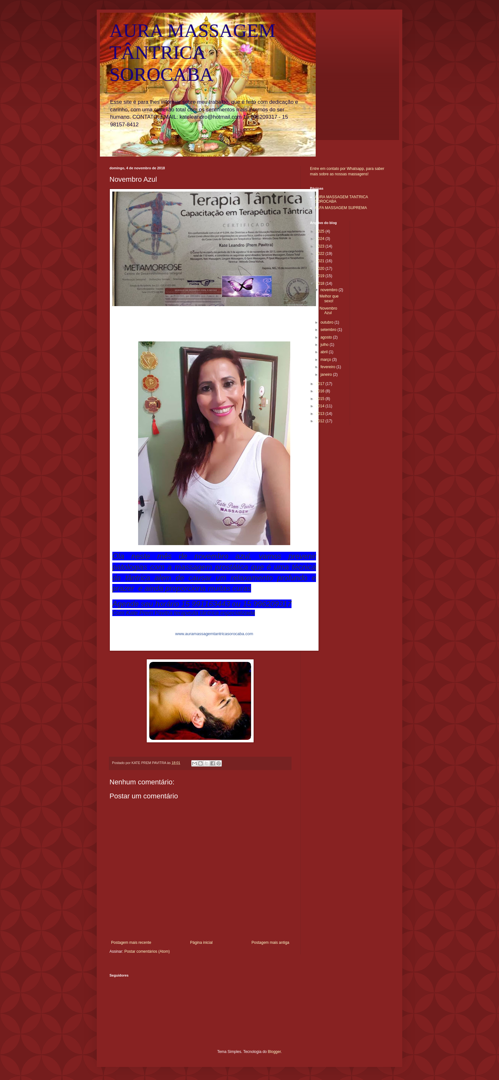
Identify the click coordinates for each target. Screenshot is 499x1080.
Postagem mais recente (131, 942)
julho (325, 344)
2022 (321, 253)
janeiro (326, 374)
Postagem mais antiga (270, 942)
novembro (329, 290)
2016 (321, 391)
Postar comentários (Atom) (147, 951)
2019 (321, 276)
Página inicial (201, 942)
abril (324, 352)
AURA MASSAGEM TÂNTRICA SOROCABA (192, 52)
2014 (321, 406)
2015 (321, 398)
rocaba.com (214, 633)
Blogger (274, 1051)
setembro (328, 329)
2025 (321, 231)
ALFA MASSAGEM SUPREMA (341, 208)
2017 (321, 384)
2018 (321, 283)
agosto (326, 337)
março (326, 359)
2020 (321, 268)
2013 (321, 413)
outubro (327, 322)
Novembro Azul (328, 310)
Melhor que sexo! (329, 298)
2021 (321, 261)
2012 (321, 421)
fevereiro (328, 367)
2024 (321, 238)
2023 (321, 246)
